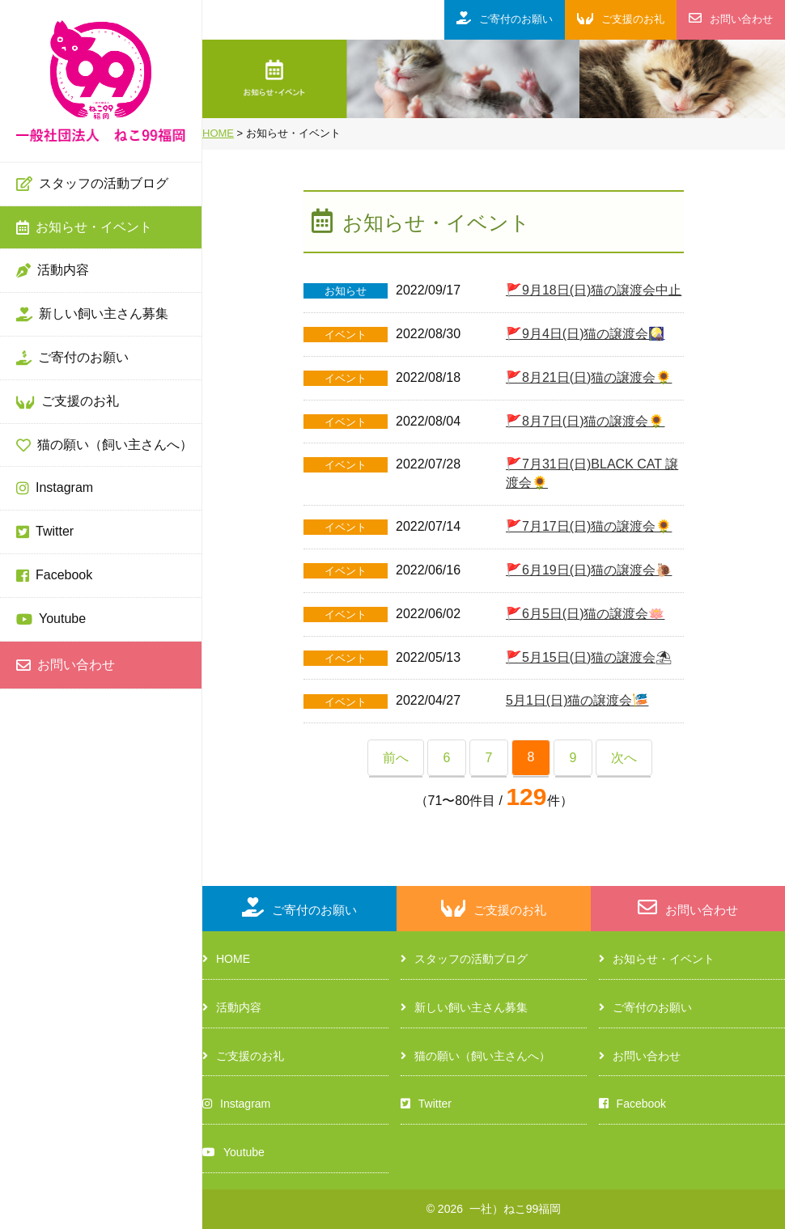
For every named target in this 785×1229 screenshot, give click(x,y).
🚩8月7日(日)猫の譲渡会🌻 (585, 421)
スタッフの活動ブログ (92, 184)
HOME (226, 958)
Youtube (51, 620)
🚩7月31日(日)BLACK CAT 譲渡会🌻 (592, 473)
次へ (624, 758)
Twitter (45, 532)
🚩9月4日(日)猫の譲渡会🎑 (585, 334)
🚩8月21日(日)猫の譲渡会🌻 (589, 377)
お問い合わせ (65, 666)
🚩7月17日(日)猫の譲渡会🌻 (589, 526)
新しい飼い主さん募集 (92, 315)
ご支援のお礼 (67, 402)
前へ (396, 758)
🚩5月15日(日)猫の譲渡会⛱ (589, 657)
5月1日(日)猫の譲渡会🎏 (577, 700)
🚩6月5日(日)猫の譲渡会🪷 (585, 614)
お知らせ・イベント (84, 228)
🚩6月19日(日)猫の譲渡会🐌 (589, 570)
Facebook (54, 576)
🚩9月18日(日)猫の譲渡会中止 (593, 290)
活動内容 (52, 271)
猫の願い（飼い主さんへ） (104, 446)
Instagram (54, 489)
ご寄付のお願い (72, 358)
